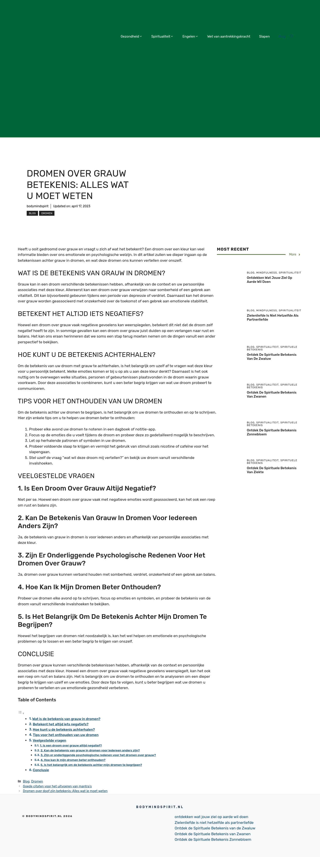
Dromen (46, 213)
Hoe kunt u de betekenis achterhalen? (64, 730)
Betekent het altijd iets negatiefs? (60, 724)
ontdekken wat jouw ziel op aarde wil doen (269, 280)
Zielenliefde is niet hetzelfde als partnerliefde (214, 822)
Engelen (190, 36)
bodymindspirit (37, 206)
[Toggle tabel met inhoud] (21, 713)
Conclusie (41, 770)
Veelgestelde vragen (49, 740)
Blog (282, 36)
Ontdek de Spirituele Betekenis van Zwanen (213, 834)
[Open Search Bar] (291, 36)
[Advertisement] (160, 106)
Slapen (264, 36)
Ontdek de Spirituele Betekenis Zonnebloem (213, 839)
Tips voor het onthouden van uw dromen (66, 735)
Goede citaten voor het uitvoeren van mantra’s (57, 786)
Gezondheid (131, 36)
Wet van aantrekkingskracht (228, 36)
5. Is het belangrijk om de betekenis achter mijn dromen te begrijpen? (91, 764)
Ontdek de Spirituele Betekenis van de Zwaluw (215, 828)
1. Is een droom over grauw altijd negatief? (71, 745)
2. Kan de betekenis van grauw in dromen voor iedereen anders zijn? (90, 750)
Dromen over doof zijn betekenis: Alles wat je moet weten (65, 791)
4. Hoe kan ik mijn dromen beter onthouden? (73, 760)
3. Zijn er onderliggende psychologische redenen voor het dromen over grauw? (98, 755)
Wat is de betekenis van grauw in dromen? (66, 719)
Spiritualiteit (162, 36)
